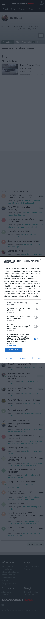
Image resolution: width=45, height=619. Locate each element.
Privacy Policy (36, 358)
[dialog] (22, 309)
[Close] (40, 261)
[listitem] (22, 303)
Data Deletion (9, 358)
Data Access (22, 358)
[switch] (36, 309)
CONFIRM (13, 350)
